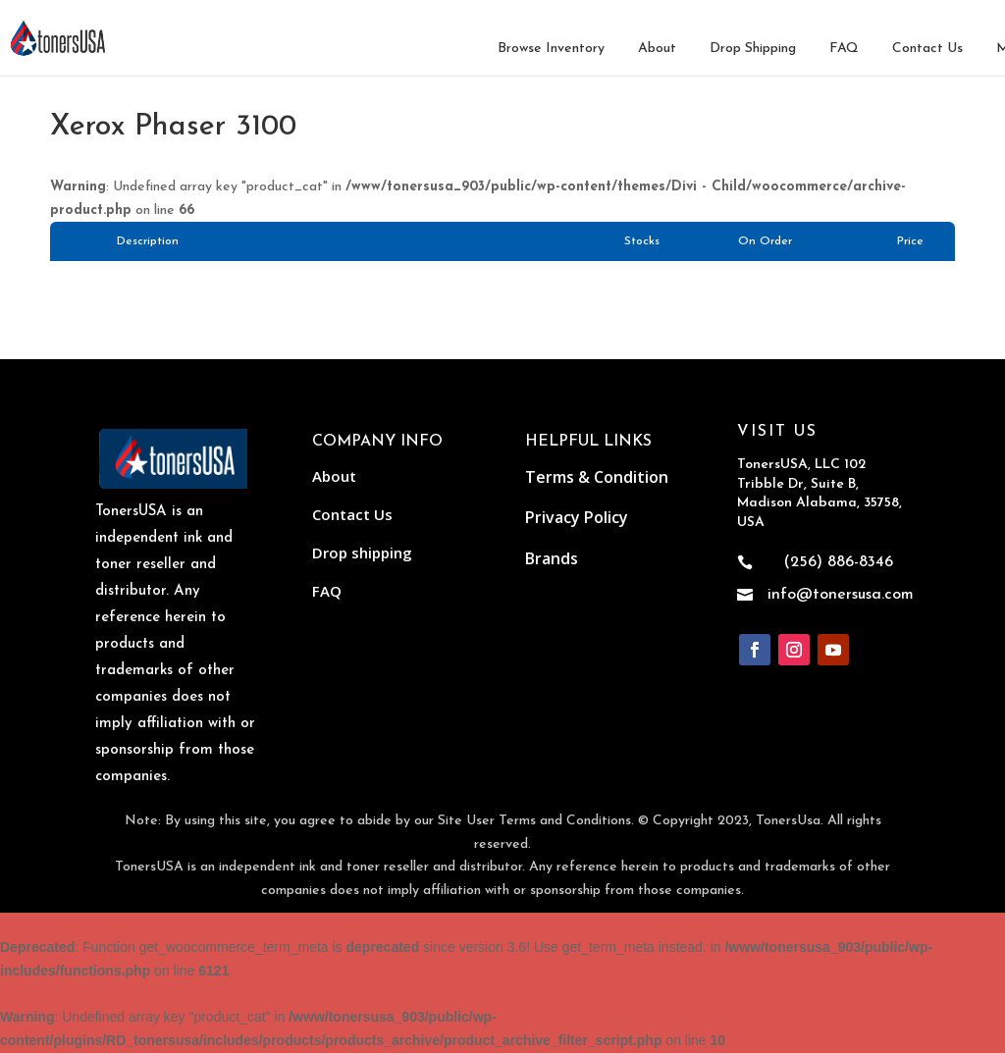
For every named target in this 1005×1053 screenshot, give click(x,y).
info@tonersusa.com (840, 595)
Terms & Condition (596, 477)
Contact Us (927, 48)
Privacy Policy (576, 517)
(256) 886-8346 (838, 562)
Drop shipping (362, 552)
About (657, 48)
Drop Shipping (753, 48)
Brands (551, 558)
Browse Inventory (551, 48)
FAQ (844, 48)
